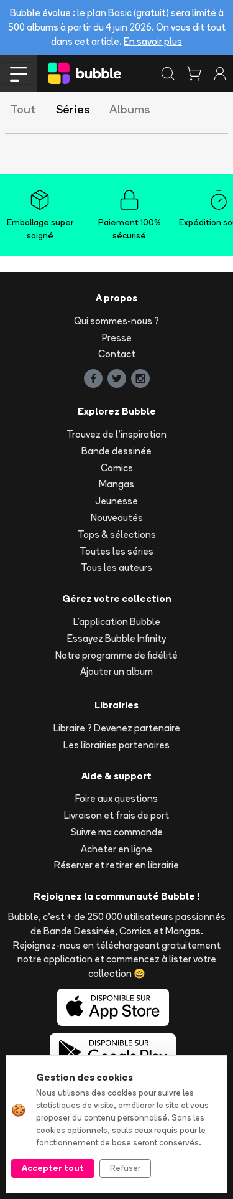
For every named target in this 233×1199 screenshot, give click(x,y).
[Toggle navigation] (18, 73)
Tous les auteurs (116, 567)
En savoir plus (153, 41)
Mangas (116, 484)
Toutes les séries (116, 551)
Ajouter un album (116, 671)
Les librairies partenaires (116, 745)
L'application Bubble (116, 622)
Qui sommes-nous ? (116, 321)
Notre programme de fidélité (116, 655)
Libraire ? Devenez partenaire (116, 728)
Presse (117, 338)
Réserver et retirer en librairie (116, 865)
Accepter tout (53, 1168)
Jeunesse (116, 501)
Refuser (125, 1168)
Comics (117, 468)
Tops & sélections (117, 534)
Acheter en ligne (116, 849)
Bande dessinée (116, 451)
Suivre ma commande (117, 832)
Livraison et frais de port (116, 815)
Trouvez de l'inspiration (116, 434)
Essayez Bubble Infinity (116, 638)
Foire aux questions (116, 798)
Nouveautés (117, 518)
